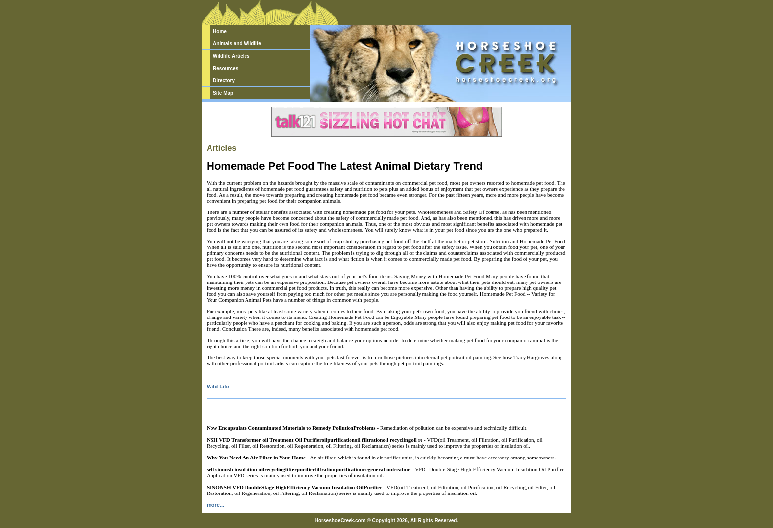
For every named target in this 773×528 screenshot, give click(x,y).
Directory (224, 80)
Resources (225, 68)
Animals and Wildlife (237, 43)
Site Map (223, 93)
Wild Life (218, 386)
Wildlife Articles (231, 56)
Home (220, 31)
